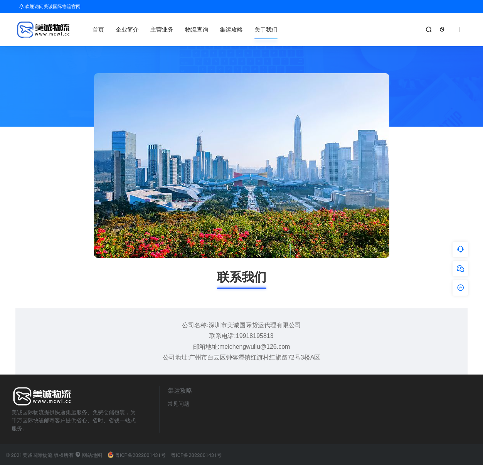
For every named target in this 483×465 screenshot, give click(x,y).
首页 (98, 29)
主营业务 (161, 29)
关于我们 (266, 29)
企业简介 (127, 29)
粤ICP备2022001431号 (137, 455)
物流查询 (196, 29)
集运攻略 (231, 29)
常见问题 (178, 404)
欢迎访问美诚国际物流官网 (50, 6)
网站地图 (88, 455)
